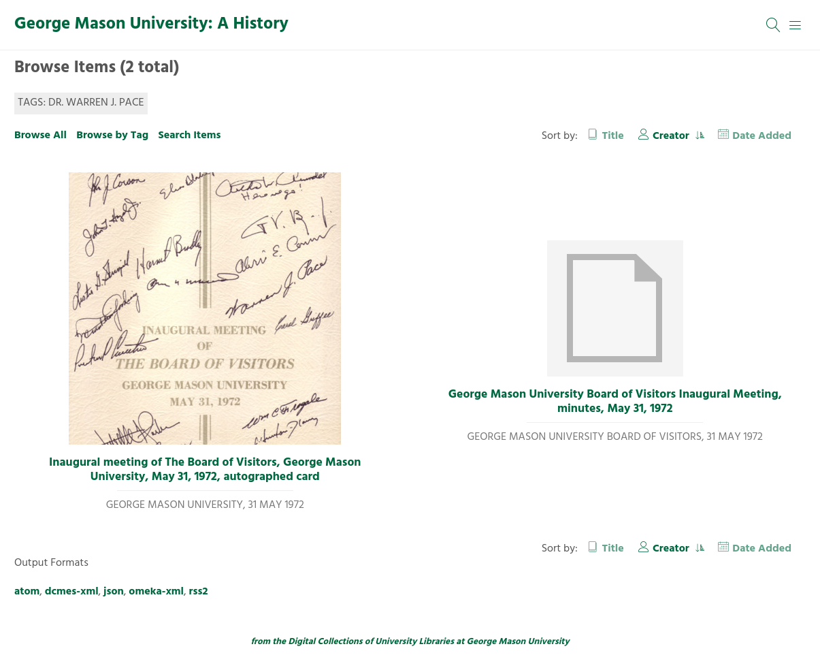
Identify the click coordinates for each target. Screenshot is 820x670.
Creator (672, 136)
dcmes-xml (72, 592)
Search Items (189, 135)
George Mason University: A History (151, 24)
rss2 (198, 592)
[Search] (774, 25)
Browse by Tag (112, 135)
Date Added (761, 136)
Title (613, 136)
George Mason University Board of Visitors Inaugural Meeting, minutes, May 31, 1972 (615, 402)
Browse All (40, 135)
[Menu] (795, 25)
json (113, 592)
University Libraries (414, 642)
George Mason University (518, 642)
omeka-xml (156, 592)
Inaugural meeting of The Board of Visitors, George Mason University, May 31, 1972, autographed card (205, 470)
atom (26, 592)
